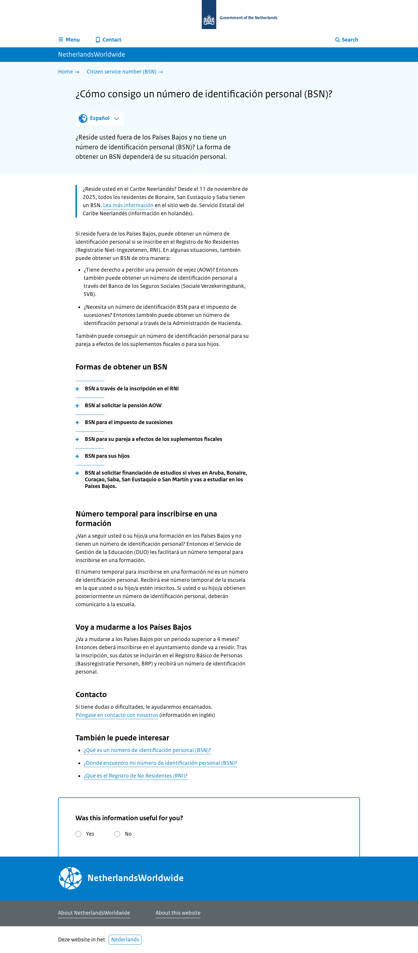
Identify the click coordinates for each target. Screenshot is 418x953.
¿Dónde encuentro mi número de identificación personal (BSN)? (160, 763)
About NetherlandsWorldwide (94, 912)
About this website (178, 912)
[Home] (70, 72)
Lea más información (128, 205)
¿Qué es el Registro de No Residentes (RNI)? (136, 775)
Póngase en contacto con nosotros (116, 715)
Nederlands (125, 939)
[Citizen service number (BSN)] (126, 72)
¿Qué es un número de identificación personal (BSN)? (147, 750)
